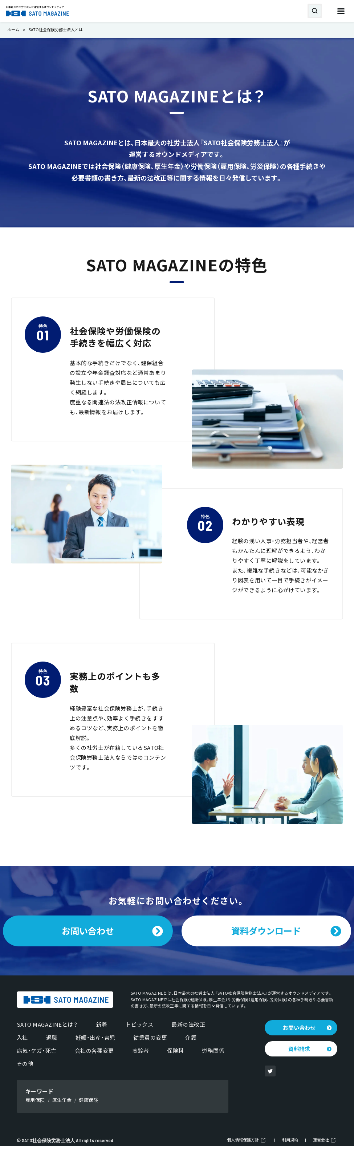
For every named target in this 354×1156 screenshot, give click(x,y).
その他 (25, 1074)
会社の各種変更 (94, 1060)
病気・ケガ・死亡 (37, 1060)
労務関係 (213, 1060)
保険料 (175, 1060)
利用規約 (290, 1150)
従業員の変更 (150, 1047)
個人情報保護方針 (243, 1150)
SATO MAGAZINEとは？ (47, 1034)
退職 (51, 1047)
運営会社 (321, 1150)
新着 (101, 1034)
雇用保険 (35, 1109)
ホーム (13, 30)
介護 (190, 1047)
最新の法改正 (188, 1034)
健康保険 (88, 1109)
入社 (22, 1047)
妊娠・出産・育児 (95, 1047)
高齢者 (140, 1060)
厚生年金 (62, 1109)
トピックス (139, 1034)
